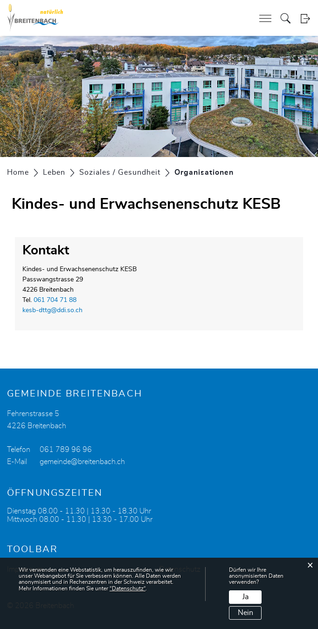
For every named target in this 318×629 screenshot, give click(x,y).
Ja (245, 597)
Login (305, 18)
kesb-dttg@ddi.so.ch (52, 310)
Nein (245, 612)
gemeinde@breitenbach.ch (82, 461)
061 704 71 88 (55, 300)
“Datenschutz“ (127, 588)
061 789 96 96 (66, 449)
